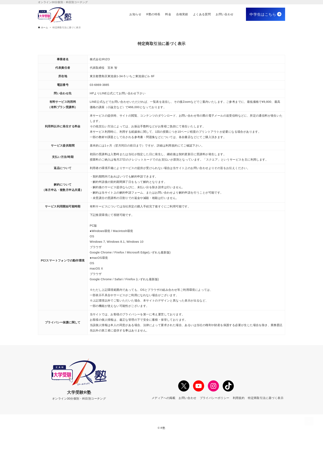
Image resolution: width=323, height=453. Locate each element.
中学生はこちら (265, 14)
